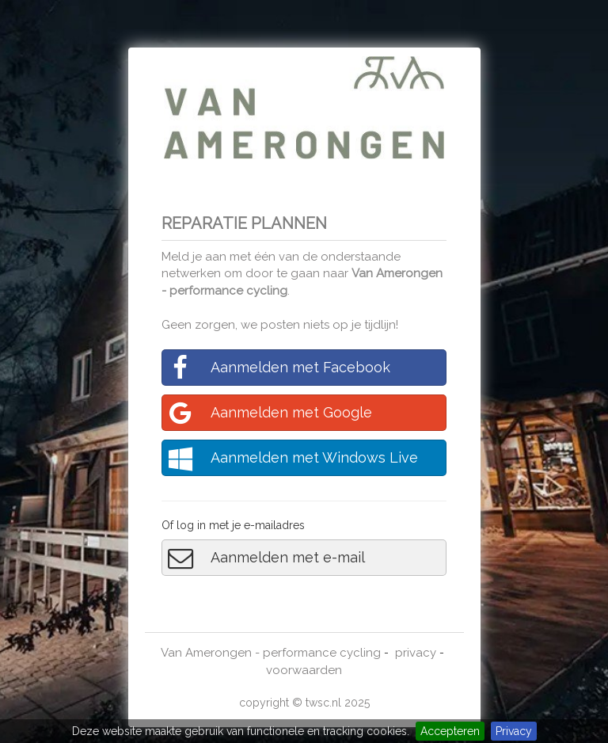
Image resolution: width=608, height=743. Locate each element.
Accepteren (450, 731)
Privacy (514, 731)
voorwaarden (304, 670)
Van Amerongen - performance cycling (271, 653)
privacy (415, 653)
